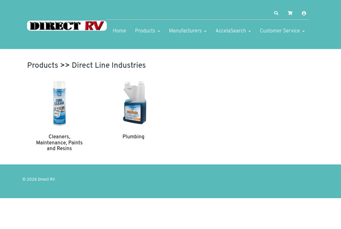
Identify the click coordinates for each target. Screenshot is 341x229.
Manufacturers (185, 31)
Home (119, 31)
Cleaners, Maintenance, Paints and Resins (59, 143)
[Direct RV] (67, 26)
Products (145, 31)
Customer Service (280, 31)
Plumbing (133, 137)
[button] (276, 13)
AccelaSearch (230, 31)
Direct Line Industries (109, 66)
